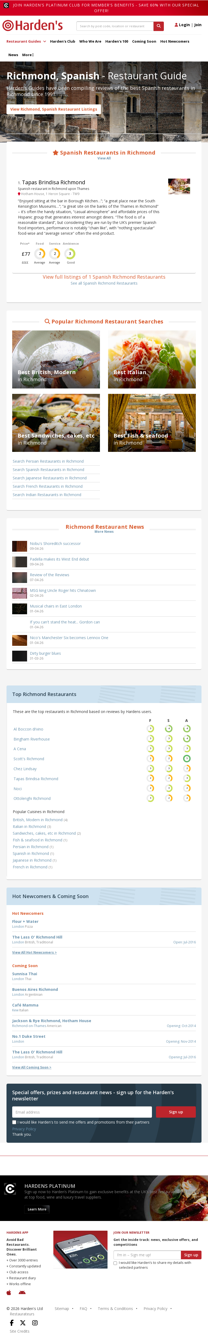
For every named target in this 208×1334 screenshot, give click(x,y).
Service (54, 243)
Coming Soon (144, 41)
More (27, 54)
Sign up (176, 1111)
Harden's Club (62, 41)
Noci (18, 788)
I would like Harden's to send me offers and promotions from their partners (81, 1122)
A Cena (20, 748)
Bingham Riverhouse (32, 739)
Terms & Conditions (115, 1308)
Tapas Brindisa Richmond (53, 182)
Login (182, 24)
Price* (25, 243)
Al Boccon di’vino (28, 729)
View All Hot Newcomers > (34, 952)
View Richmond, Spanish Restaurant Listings (53, 109)
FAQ (83, 1308)
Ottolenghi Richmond (32, 798)
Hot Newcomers (174, 41)
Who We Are (90, 41)
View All (104, 158)
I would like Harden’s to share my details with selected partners (152, 1265)
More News (104, 531)
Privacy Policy (24, 1128)
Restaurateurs (22, 1313)
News (13, 54)
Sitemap (62, 1308)
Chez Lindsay (25, 768)
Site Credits (20, 1331)
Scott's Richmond (29, 758)
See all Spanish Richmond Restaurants (104, 283)
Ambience (71, 243)
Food (40, 243)
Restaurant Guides (26, 41)
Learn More (37, 1209)
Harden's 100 (116, 41)
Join (198, 24)
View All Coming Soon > (31, 1067)
